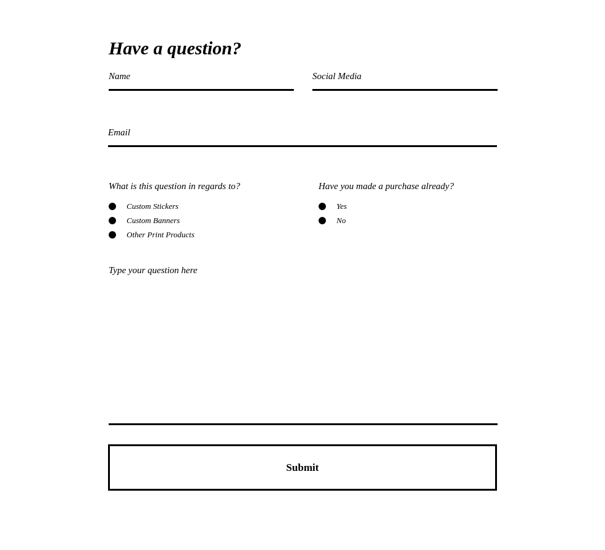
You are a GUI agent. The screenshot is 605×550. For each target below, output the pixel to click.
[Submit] (302, 467)
